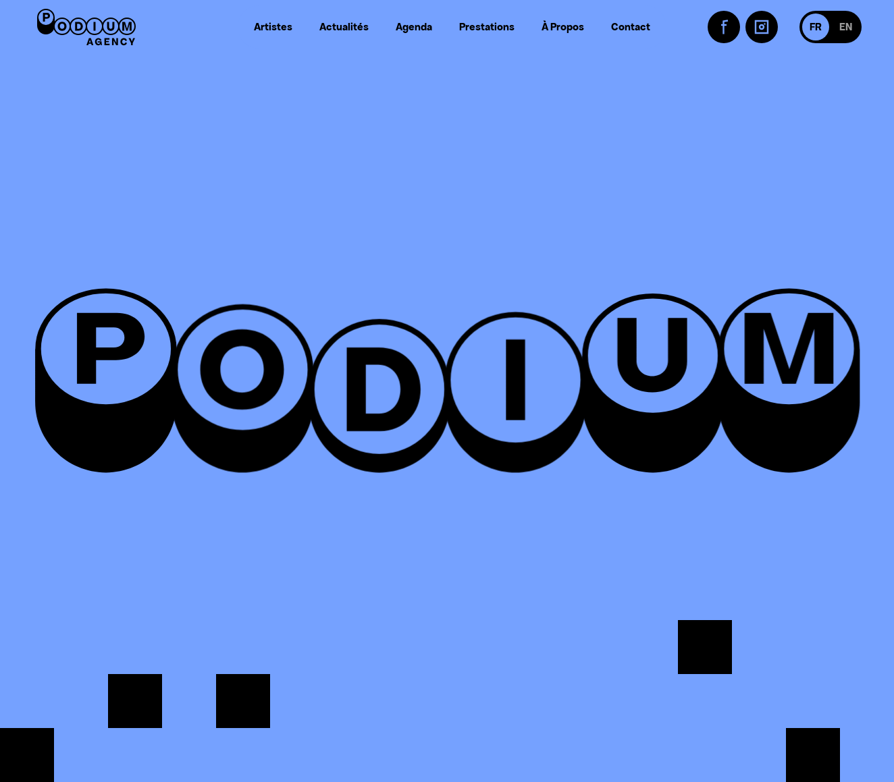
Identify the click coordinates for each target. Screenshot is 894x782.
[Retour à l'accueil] (86, 27)
